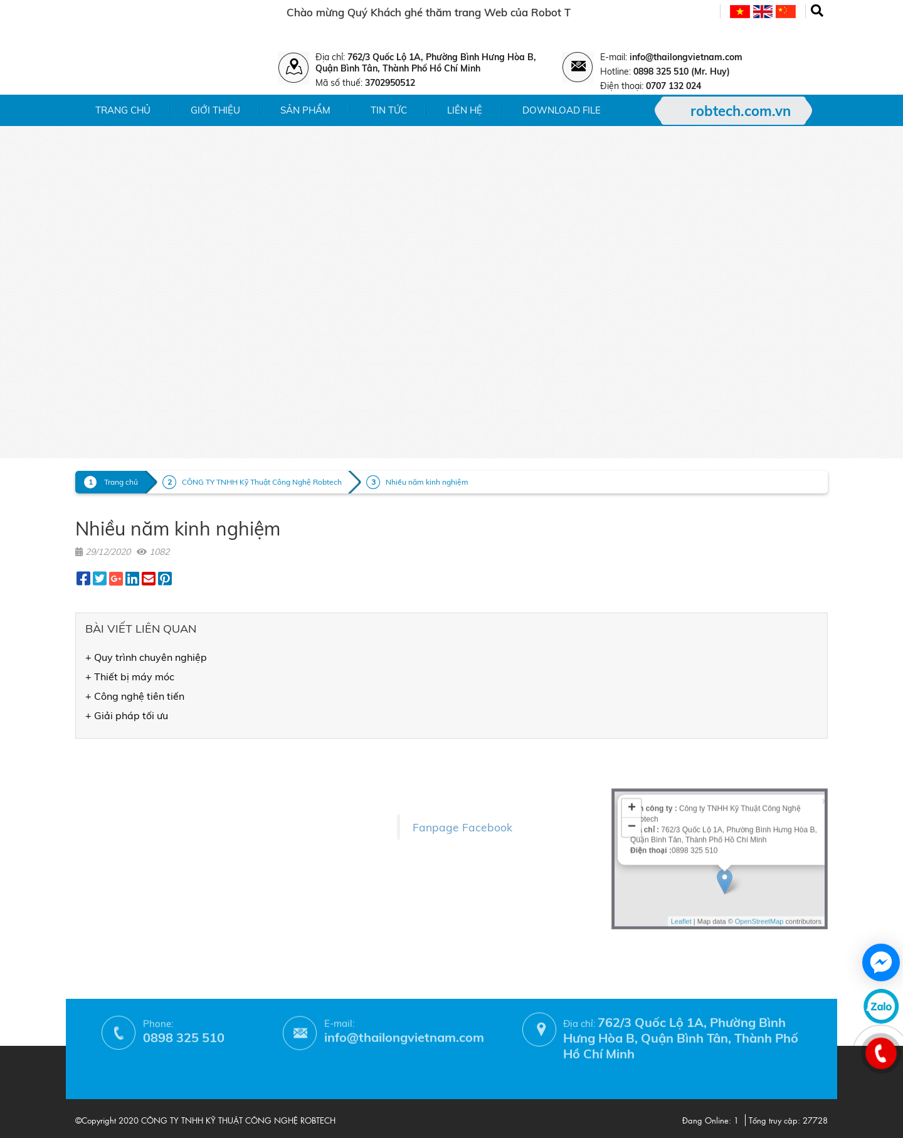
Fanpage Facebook (462, 800)
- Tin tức (93, 800)
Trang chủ (122, 110)
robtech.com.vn (740, 111)
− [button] (632, 761)
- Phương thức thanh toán (269, 875)
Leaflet (681, 854)
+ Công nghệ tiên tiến (134, 696)
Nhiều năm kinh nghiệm (427, 482)
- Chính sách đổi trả (255, 839)
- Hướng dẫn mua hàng (264, 893)
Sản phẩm (305, 110)
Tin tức (389, 110)
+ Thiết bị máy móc (129, 676)
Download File (561, 110)
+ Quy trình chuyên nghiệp (146, 657)
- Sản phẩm (100, 782)
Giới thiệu (215, 110)
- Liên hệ (94, 818)
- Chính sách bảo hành (262, 857)
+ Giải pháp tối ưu (126, 715)
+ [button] (632, 742)
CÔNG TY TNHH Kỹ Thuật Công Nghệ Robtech (262, 482)
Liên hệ (464, 110)
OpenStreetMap (759, 854)
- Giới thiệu (99, 763)
